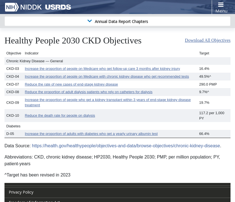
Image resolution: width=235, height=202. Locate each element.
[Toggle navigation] (221, 7)
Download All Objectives (208, 40)
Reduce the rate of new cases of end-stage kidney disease (71, 84)
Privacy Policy (21, 192)
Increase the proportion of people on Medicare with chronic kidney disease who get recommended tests (107, 76)
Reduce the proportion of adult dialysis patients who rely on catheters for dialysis (89, 92)
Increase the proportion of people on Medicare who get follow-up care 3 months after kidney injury (102, 68)
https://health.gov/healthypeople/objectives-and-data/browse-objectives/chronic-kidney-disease (126, 145)
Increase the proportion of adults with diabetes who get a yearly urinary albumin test (91, 134)
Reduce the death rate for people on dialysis (60, 115)
